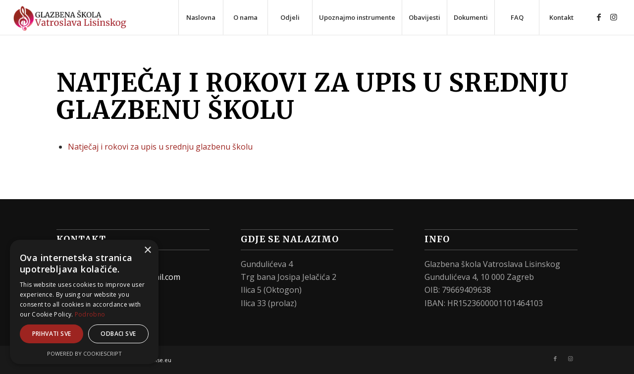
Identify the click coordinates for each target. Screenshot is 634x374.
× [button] (147, 250)
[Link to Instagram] (613, 16)
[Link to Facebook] (598, 16)
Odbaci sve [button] (118, 333)
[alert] (84, 302)
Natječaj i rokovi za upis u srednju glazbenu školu (160, 146)
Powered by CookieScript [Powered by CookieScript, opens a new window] (84, 353)
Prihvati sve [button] (51, 333)
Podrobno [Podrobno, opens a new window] (90, 314)
